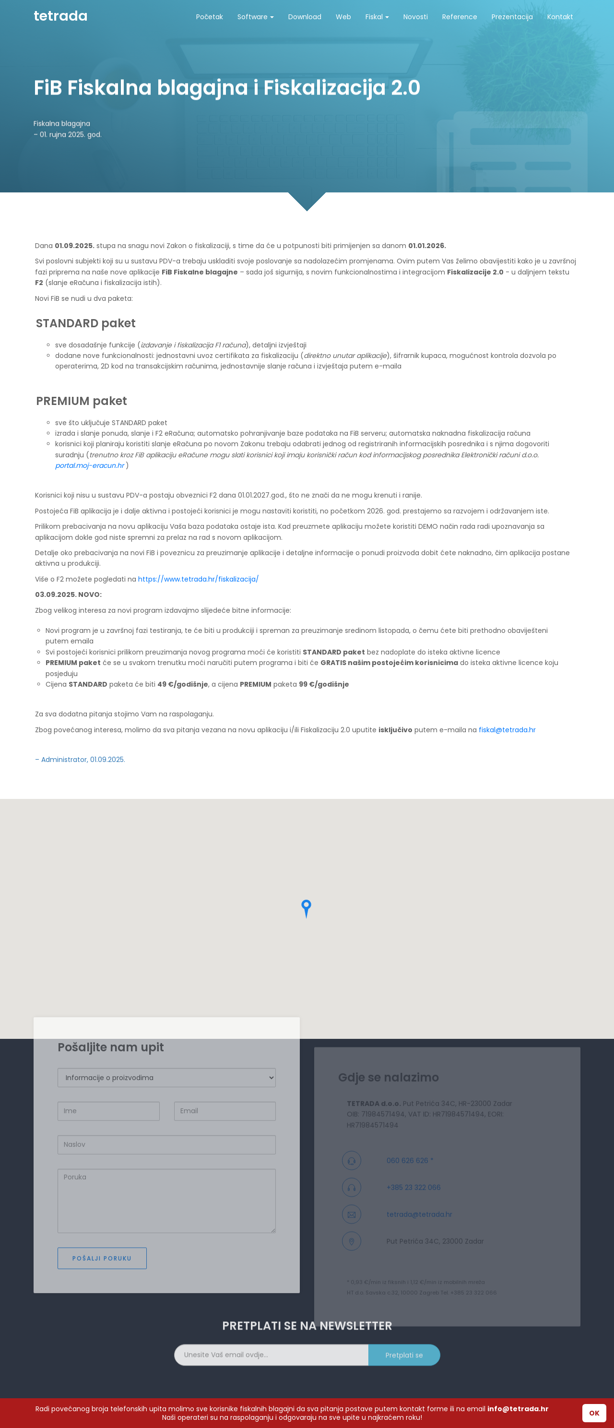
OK (594, 1413)
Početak (209, 17)
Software (255, 17)
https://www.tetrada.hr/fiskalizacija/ (198, 579)
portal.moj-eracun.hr (89, 465)
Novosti (415, 17)
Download (304, 17)
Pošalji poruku (102, 1301)
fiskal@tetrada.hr (507, 730)
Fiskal (377, 17)
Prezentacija (512, 17)
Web (343, 17)
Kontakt (560, 17)
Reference (459, 17)
